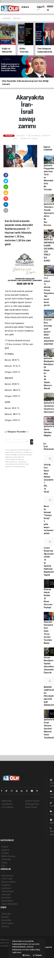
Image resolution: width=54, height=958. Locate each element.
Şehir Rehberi (7, 901)
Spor (3, 866)
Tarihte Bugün (7, 891)
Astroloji (5, 926)
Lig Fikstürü (6, 888)
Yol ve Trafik (6, 879)
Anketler (5, 917)
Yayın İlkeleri (6, 804)
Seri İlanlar (6, 897)
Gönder (32, 442)
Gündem (5, 853)
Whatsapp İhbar (32, 804)
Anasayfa (7, 18)
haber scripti (5, 952)
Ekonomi (17, 18)
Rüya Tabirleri (7, 923)
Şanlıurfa (5, 850)
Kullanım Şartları (32, 801)
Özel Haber (6, 859)
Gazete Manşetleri (9, 904)
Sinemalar (6, 894)
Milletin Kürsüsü (8, 856)
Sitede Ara (6, 914)
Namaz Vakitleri (8, 882)
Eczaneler (5, 885)
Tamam (37, 955)
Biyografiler (6, 920)
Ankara (25, 7)
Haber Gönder (31, 807)
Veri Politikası (7, 807)
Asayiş (4, 862)
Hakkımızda (6, 801)
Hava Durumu (7, 875)
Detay (26, 955)
